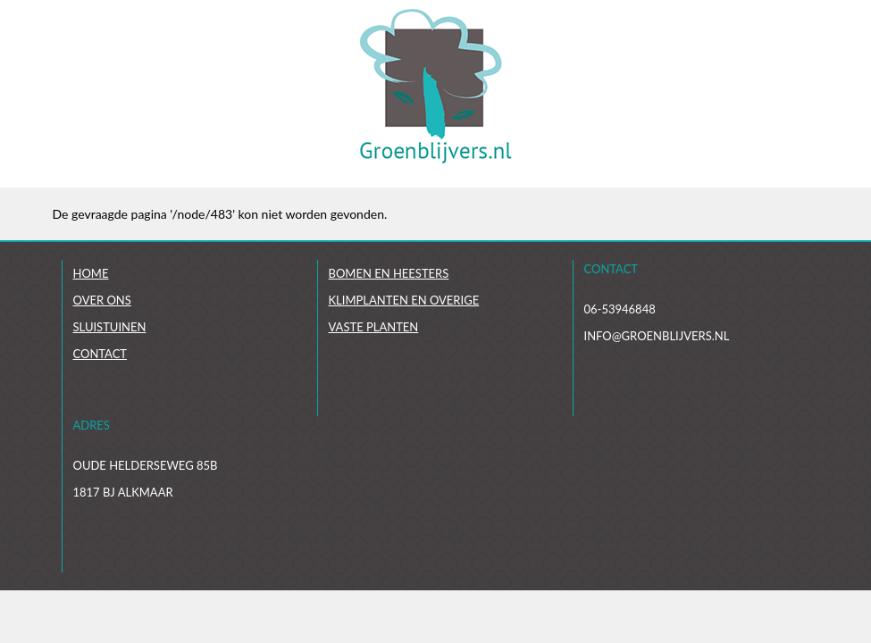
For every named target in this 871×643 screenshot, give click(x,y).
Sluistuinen (110, 327)
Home (91, 273)
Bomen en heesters (389, 273)
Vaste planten (374, 327)
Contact (100, 354)
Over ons (102, 300)
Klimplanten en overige (404, 300)
